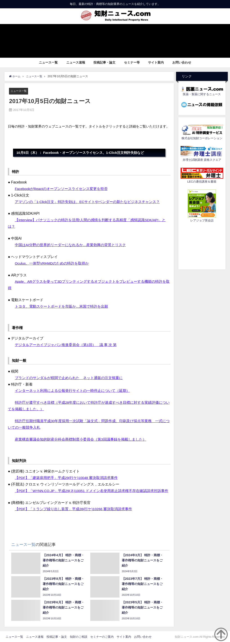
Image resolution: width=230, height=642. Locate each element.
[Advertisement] (202, 245)
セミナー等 (132, 62)
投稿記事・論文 (104, 62)
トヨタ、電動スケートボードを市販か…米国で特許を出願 (61, 306)
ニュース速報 (75, 62)
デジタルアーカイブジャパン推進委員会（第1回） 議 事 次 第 (66, 344)
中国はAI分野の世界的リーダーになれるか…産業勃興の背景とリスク (70, 245)
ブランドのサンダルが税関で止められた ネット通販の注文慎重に (69, 377)
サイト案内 (156, 62)
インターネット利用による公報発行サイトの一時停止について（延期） (72, 390)
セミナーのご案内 (102, 636)
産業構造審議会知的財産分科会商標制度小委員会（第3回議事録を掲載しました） (80, 439)
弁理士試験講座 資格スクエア (202, 159)
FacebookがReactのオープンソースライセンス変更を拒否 (61, 188)
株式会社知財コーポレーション (201, 138)
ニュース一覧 (48, 62)
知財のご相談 (78, 636)
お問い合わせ (181, 62)
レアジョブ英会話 (202, 220)
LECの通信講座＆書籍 (201, 181)
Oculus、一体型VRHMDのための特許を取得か (52, 263)
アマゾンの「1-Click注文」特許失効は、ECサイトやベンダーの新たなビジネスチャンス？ (87, 201)
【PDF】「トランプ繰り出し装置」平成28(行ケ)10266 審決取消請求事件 (74, 508)
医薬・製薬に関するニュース (202, 94)
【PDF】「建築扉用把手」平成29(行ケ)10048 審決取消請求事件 (66, 477)
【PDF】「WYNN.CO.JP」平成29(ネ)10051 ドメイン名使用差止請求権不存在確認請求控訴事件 (92, 490)
